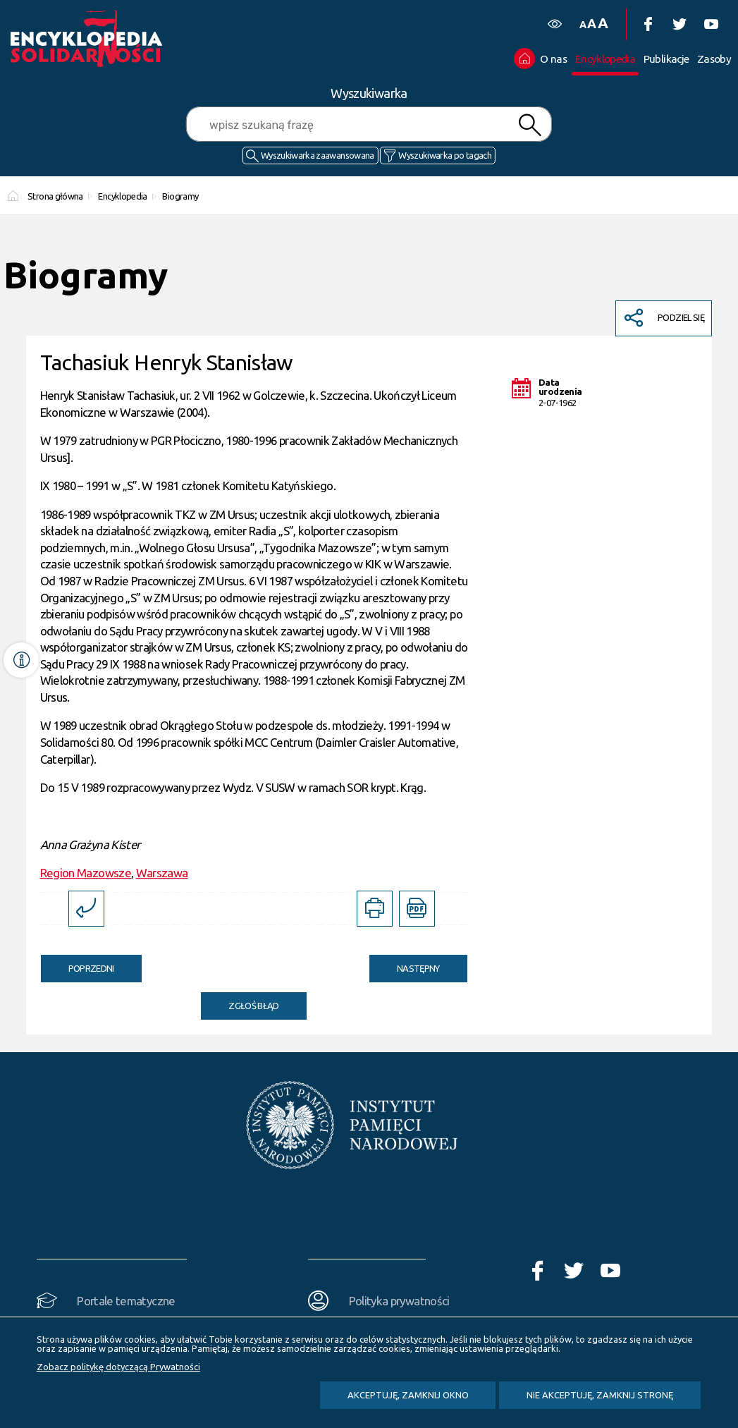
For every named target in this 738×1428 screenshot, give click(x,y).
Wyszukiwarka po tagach (444, 155)
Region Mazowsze (85, 872)
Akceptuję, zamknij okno (408, 1395)
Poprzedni (77, 964)
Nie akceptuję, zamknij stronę (600, 1395)
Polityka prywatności (399, 1300)
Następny (404, 964)
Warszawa (162, 872)
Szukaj (530, 125)
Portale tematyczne (126, 1300)
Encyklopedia (122, 196)
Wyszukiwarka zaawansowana (317, 155)
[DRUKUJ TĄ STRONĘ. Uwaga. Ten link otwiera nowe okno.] (375, 909)
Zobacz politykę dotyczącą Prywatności (118, 1367)
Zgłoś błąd (253, 1006)
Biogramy (180, 196)
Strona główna (55, 196)
